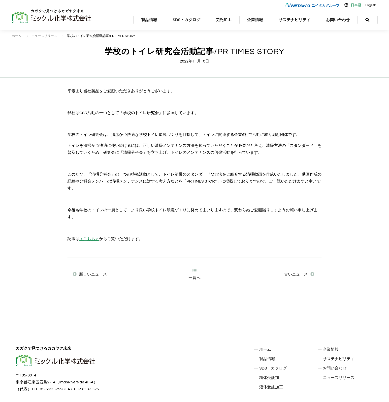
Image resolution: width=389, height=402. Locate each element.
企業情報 (255, 20)
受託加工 (223, 20)
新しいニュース (90, 274)
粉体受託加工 (271, 378)
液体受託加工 (271, 387)
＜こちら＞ (89, 239)
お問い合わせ (338, 20)
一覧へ (194, 274)
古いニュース (299, 274)
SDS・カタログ (186, 20)
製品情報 (149, 20)
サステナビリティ (294, 20)
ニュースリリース (44, 36)
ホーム (16, 36)
